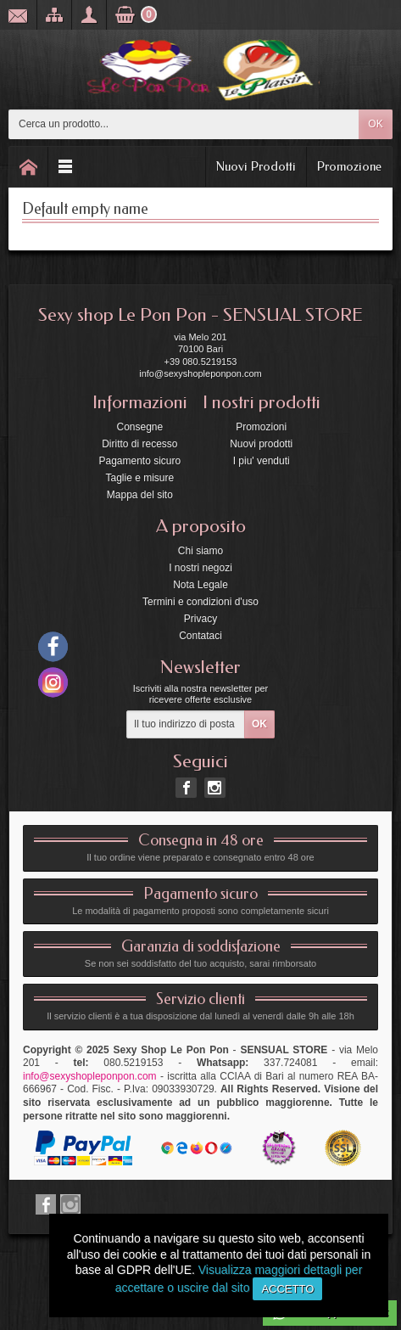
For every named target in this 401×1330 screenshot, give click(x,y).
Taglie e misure (139, 478)
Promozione (349, 166)
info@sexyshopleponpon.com (90, 1076)
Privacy (200, 619)
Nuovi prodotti (261, 444)
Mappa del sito (140, 495)
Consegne (139, 427)
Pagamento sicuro (139, 461)
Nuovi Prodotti (256, 166)
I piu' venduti (261, 461)
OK (375, 124)
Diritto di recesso (139, 444)
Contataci (200, 636)
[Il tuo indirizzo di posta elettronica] (185, 724)
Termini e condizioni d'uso (200, 602)
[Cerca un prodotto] (183, 124)
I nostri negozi (200, 568)
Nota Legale (200, 585)
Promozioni (261, 427)
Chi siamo (200, 551)
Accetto (287, 1288)
